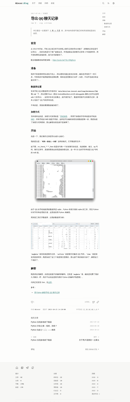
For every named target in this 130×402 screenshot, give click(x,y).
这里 (50, 282)
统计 (17, 373)
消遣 (40, 3)
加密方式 (107, 27)
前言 (103, 17)
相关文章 (34, 318)
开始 (103, 31)
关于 (33, 3)
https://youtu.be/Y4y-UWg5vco (64, 60)
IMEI (32, 119)
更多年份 (96, 394)
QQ (41, 23)
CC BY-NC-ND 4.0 (91, 309)
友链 (52, 3)
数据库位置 (108, 23)
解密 (103, 34)
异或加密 (63, 116)
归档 (46, 3)
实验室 (45, 13)
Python (48, 23)
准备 (103, 20)
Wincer (21, 3)
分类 (55, 373)
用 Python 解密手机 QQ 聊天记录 (47, 292)
